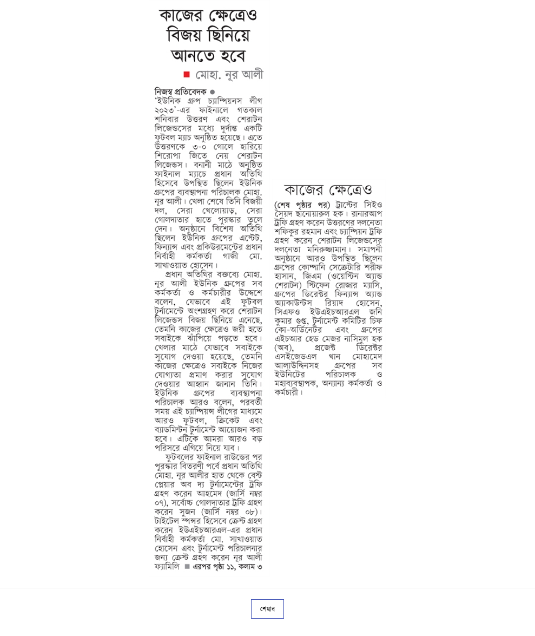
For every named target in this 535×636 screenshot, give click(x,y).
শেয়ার (267, 609)
